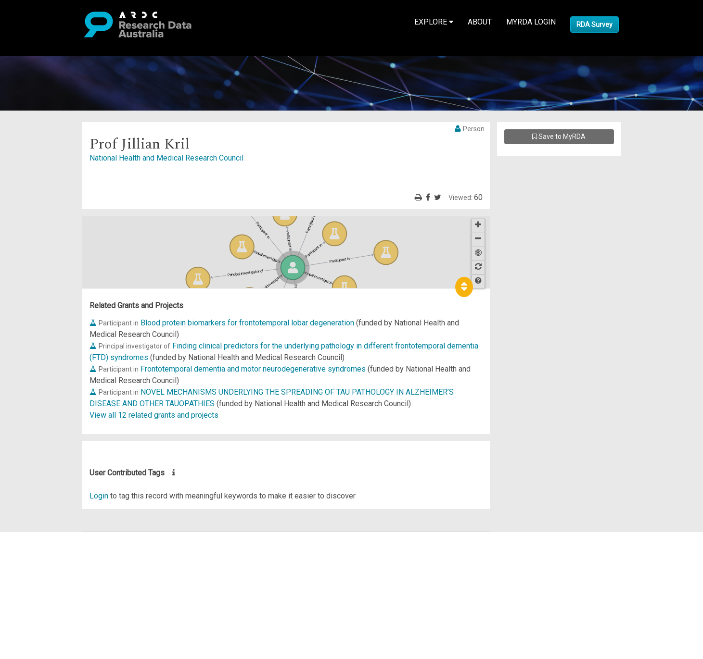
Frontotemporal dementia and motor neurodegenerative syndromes (253, 368)
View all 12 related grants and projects (153, 415)
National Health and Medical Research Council (166, 157)
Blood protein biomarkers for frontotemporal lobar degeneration (247, 322)
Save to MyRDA (559, 136)
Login (98, 495)
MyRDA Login (531, 21)
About (480, 21)
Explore (433, 21)
